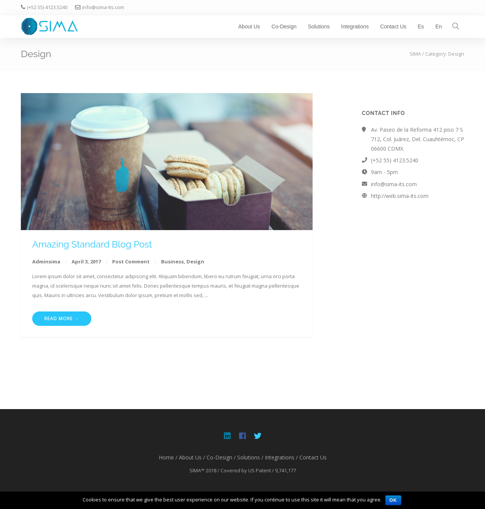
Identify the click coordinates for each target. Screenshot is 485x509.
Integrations (355, 26)
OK (393, 500)
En (438, 26)
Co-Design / (221, 457)
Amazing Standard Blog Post (92, 244)
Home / (168, 457)
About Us (249, 26)
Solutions (319, 26)
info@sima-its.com (394, 184)
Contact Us (393, 26)
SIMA (415, 53)
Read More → (61, 318)
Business (172, 261)
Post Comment (131, 261)
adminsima (46, 261)
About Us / (192, 457)
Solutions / (250, 457)
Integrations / (281, 457)
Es (421, 26)
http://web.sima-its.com (400, 195)
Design (195, 261)
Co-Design (283, 26)
